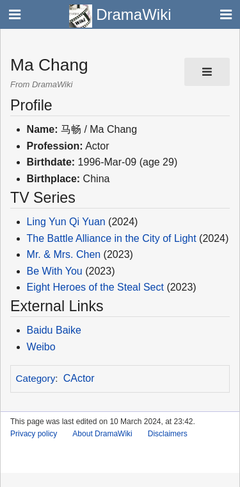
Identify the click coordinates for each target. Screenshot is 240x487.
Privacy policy (33, 433)
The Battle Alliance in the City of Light (111, 238)
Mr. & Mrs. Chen (64, 254)
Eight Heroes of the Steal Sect (95, 287)
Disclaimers (168, 433)
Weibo (41, 346)
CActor (79, 378)
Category (36, 378)
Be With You (55, 271)
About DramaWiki (102, 433)
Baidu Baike (54, 330)
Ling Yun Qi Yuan (66, 221)
